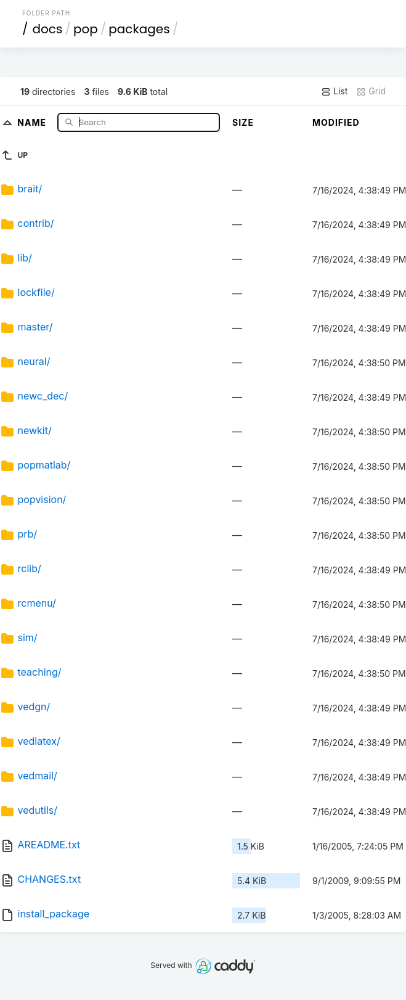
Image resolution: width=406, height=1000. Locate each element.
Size (243, 122)
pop (85, 29)
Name (33, 122)
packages (138, 29)
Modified (336, 122)
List (334, 91)
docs (47, 29)
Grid (371, 91)
